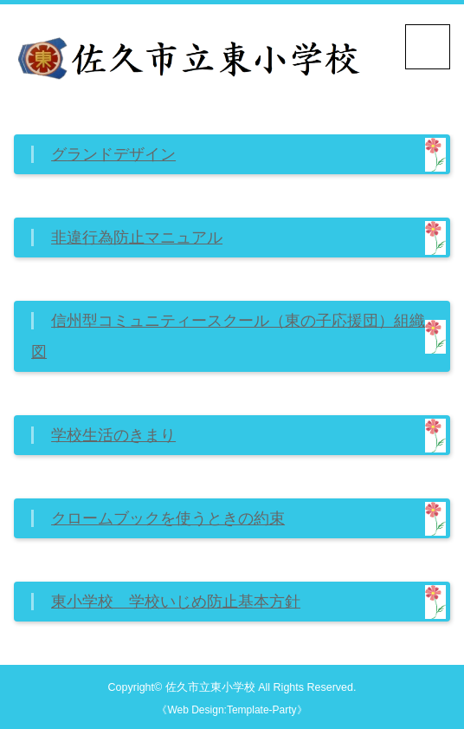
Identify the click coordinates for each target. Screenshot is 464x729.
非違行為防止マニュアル (136, 237)
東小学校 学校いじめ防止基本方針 (175, 601)
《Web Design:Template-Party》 (231, 710)
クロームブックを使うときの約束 (168, 518)
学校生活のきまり (113, 435)
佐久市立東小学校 (210, 687)
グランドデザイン (113, 154)
